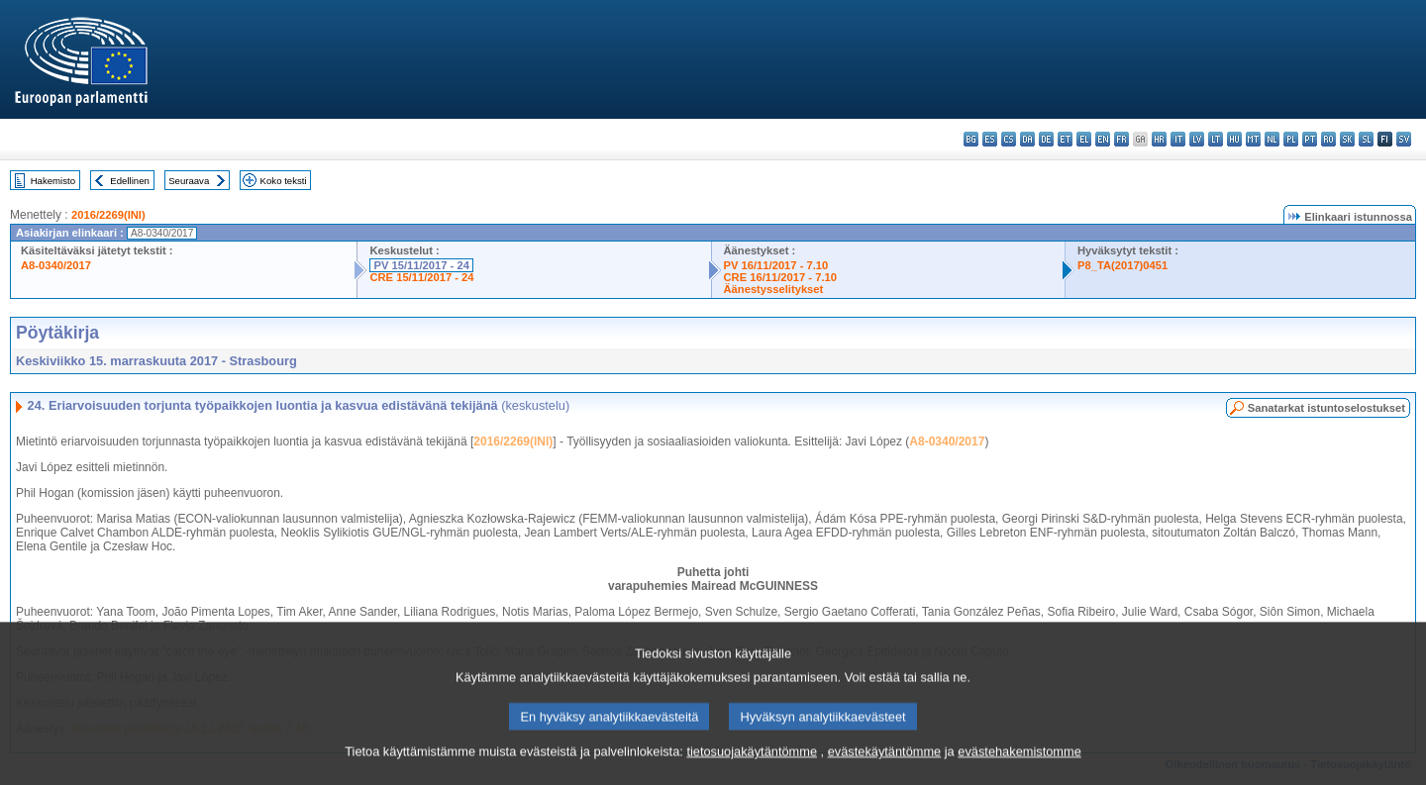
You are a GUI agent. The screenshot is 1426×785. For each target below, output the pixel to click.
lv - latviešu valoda (1196, 139)
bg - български (971, 139)
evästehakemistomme (1019, 772)
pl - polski (1290, 139)
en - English (1102, 139)
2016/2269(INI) (108, 215)
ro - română (1328, 139)
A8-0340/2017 (56, 265)
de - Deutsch (1046, 139)
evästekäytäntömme (885, 772)
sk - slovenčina (1347, 139)
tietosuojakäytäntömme (751, 772)
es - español (989, 139)
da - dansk (1027, 139)
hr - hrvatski (1159, 139)
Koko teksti (283, 180)
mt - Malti (1253, 139)
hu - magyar (1234, 139)
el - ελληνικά (1083, 139)
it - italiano (1178, 139)
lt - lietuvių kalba (1215, 139)
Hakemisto (53, 180)
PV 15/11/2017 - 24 (420, 265)
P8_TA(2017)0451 (1122, 265)
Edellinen (129, 180)
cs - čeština (1008, 139)
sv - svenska (1403, 139)
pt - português (1309, 139)
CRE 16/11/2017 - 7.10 (780, 277)
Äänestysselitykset (774, 289)
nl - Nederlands (1272, 139)
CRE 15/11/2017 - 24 (421, 277)
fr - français (1121, 139)
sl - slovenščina (1366, 139)
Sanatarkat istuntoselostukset (1326, 408)
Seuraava (188, 180)
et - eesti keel (1065, 139)
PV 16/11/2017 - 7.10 (776, 265)
